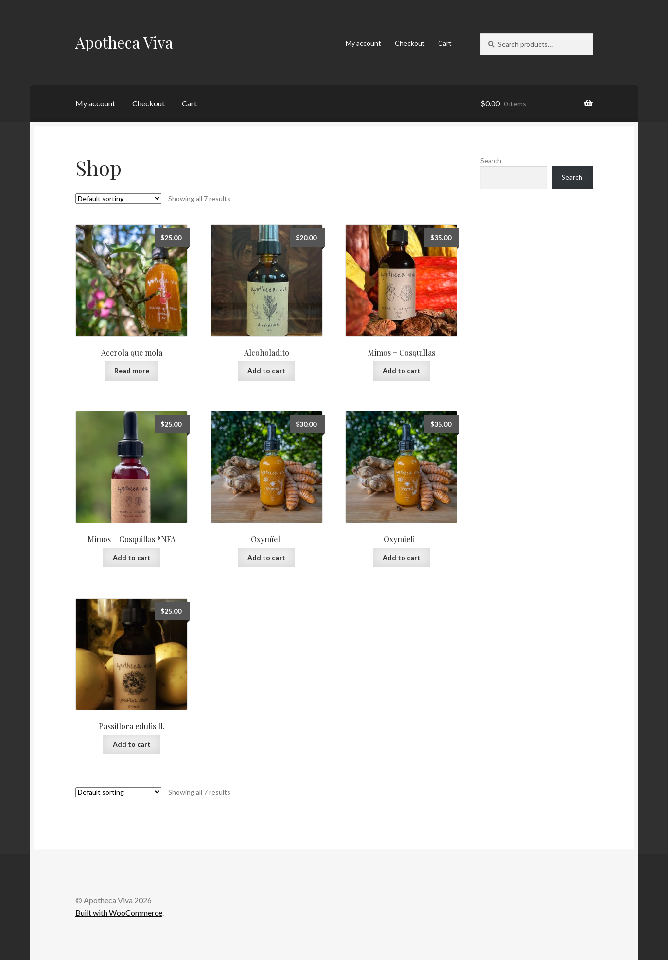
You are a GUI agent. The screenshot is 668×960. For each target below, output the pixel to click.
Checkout (410, 43)
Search (490, 160)
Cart (445, 43)
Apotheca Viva (124, 42)
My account (363, 43)
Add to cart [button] (266, 370)
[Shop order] (118, 198)
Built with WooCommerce (118, 912)
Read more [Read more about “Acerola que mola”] (131, 370)
